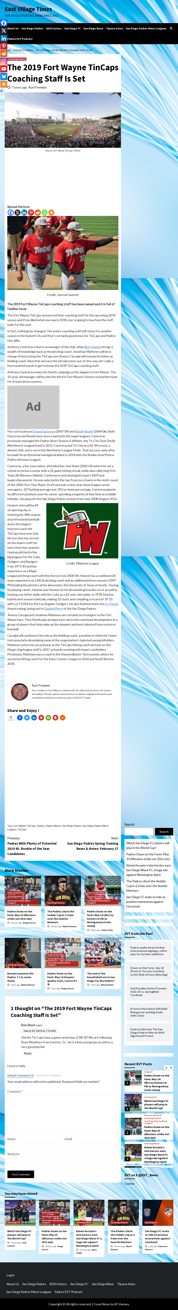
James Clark (107, 930)
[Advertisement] (62, 180)
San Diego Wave (93, 28)
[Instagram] (3, 61)
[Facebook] (11, 212)
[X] (17, 212)
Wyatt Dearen (69, 926)
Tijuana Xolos (114, 28)
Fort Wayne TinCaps (25, 825)
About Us (13, 28)
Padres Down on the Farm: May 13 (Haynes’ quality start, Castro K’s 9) (62, 979)
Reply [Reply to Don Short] (28, 1053)
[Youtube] (3, 68)
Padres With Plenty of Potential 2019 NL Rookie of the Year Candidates (35, 846)
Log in (10, 1275)
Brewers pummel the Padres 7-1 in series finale (20, 977)
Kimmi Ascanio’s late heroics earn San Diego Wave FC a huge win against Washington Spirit (148, 870)
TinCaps (22, 829)
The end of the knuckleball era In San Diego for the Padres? (101, 977)
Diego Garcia (29, 922)
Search (129, 824)
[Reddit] (38, 212)
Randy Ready (84, 431)
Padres (41, 825)
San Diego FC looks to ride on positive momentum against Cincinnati (145, 901)
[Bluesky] (3, 76)
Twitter (129, 1184)
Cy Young (111, 604)
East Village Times (28, 9)
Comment (15, 1091)
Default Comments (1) (20, 1075)
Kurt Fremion (38, 87)
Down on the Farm (16, 892)
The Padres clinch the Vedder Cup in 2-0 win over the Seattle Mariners (60, 917)
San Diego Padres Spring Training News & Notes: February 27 (91, 843)
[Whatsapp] (45, 212)
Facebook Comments (48, 1075)
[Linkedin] (24, 212)
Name (11, 1139)
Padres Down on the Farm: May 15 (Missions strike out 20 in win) (21, 915)
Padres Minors (53, 825)
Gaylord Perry (53, 608)
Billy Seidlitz (107, 984)
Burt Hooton (93, 347)
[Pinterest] (31, 212)
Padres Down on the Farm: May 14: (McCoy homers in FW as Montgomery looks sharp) (100, 919)
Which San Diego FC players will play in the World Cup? (147, 845)
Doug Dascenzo (44, 431)
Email (68, 1139)
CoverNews (102, 1304)
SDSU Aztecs (54, 28)
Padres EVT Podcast (20, 39)
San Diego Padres (32, 28)
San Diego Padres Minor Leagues (146, 28)
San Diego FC (72, 28)
